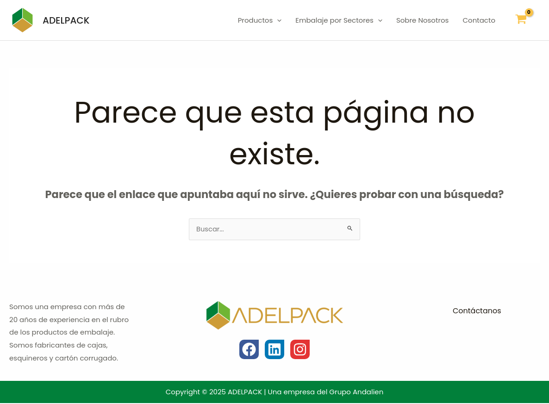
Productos (260, 20)
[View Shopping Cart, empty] (521, 20)
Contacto (478, 20)
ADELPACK (66, 20)
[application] (277, 20)
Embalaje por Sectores (338, 20)
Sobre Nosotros (422, 20)
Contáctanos (477, 311)
